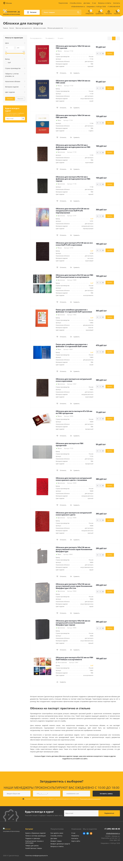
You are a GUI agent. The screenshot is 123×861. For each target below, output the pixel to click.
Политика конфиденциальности (36, 855)
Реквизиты (75, 836)
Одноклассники (91, 833)
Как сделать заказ (57, 833)
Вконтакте (84, 833)
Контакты (116, 3)
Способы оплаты (76, 3)
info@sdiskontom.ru (78, 6)
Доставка (87, 3)
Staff (91, 219)
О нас (94, 3)
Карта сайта (75, 841)
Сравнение (99, 13)
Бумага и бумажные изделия (35, 833)
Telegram (87, 833)
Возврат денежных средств (60, 844)
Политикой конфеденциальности (90, 799)
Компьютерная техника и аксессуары (34, 842)
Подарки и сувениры (32, 838)
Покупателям (63, 3)
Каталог (29, 829)
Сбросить (20, 99)
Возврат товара (56, 841)
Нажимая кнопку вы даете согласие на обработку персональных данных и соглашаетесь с (62, 799)
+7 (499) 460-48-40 (113, 6)
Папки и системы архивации (35, 836)
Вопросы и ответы (104, 3)
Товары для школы (32, 846)
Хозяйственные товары (33, 848)
